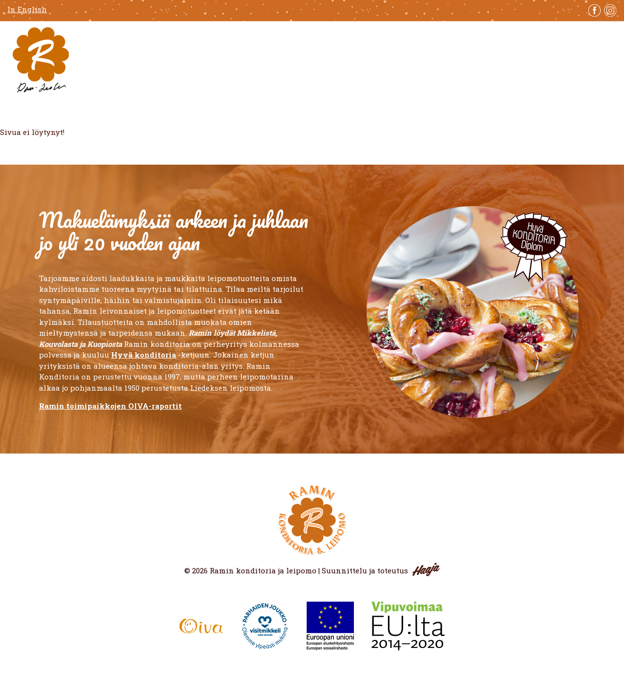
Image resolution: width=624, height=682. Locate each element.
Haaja (426, 569)
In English (27, 9)
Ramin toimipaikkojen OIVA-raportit (110, 406)
